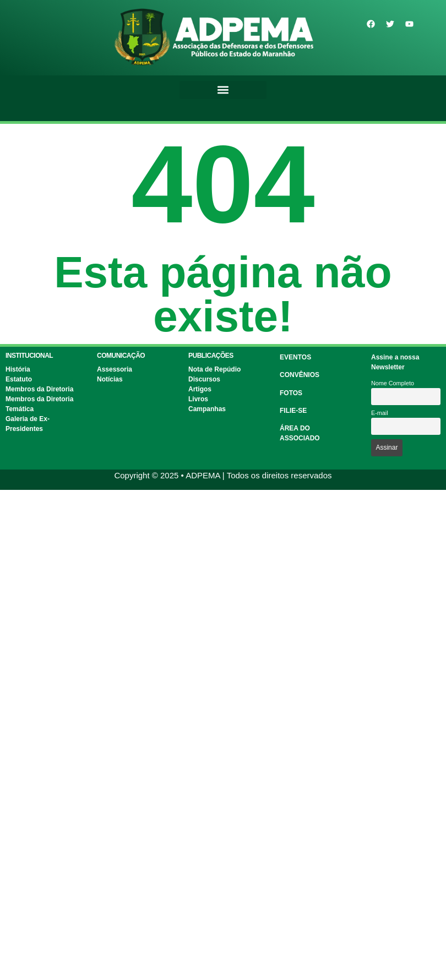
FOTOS (291, 393)
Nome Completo (392, 383)
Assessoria (114, 369)
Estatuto (19, 379)
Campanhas (207, 409)
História (18, 369)
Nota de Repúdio (214, 369)
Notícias (110, 379)
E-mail (379, 413)
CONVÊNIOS (299, 375)
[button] (223, 90)
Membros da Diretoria (39, 389)
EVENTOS (295, 357)
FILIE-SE (293, 410)
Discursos (204, 379)
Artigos (199, 389)
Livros (198, 399)
